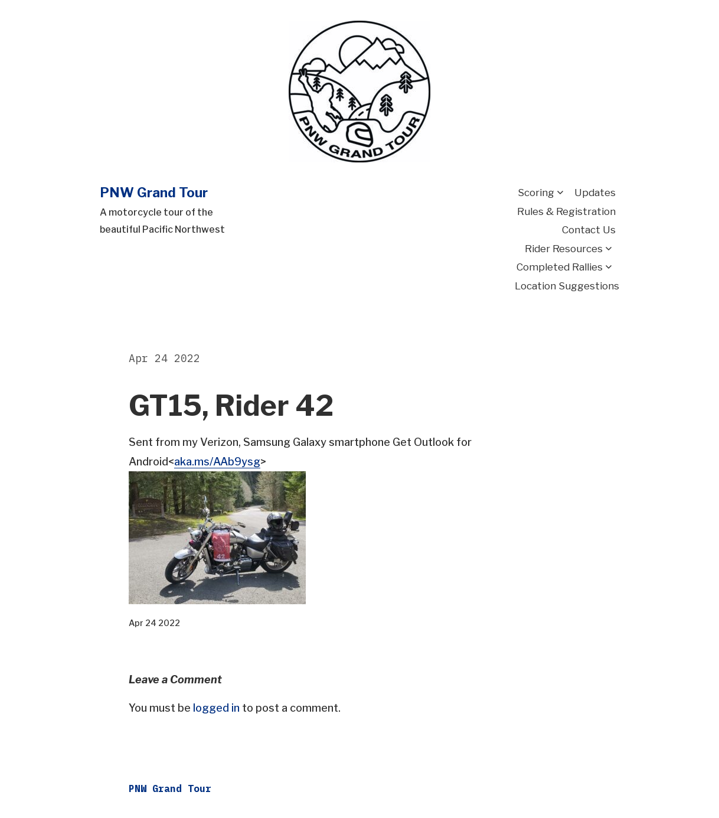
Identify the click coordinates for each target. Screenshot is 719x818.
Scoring (536, 192)
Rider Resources (564, 249)
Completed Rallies (560, 267)
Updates (595, 192)
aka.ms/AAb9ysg (217, 461)
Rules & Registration (566, 211)
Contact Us (589, 230)
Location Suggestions (567, 286)
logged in (216, 708)
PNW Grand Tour (154, 192)
